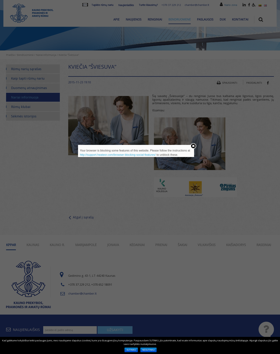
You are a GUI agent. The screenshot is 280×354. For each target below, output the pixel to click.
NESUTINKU (148, 350)
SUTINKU (131, 350)
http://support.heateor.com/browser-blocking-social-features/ (118, 154)
